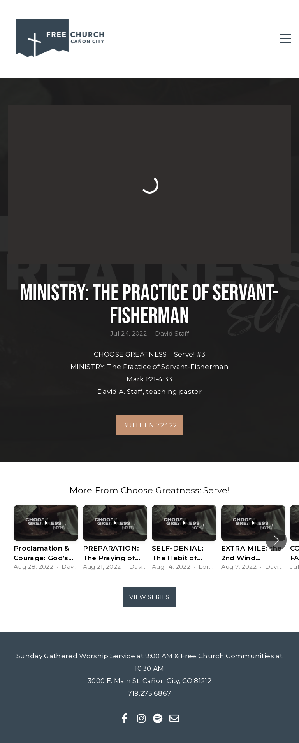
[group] (46, 540)
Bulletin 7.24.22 (149, 425)
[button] (276, 540)
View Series (149, 597)
